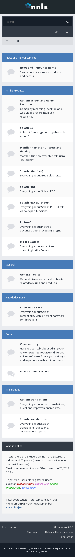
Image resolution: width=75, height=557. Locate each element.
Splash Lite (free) (31, 171)
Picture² (25, 222)
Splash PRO (27, 187)
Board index (9, 527)
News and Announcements (21, 57)
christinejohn (15, 507)
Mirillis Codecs (29, 242)
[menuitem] (67, 31)
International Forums (34, 371)
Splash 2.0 (26, 128)
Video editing (29, 344)
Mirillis (7, 548)
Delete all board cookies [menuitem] (59, 532)
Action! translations (33, 399)
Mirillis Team (28, 487)
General (10, 264)
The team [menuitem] (32, 532)
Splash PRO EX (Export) (35, 202)
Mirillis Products (15, 90)
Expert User (42, 483)
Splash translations (33, 419)
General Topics (30, 274)
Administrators (25, 483)
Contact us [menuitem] (67, 537)
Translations (13, 389)
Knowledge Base (15, 297)
